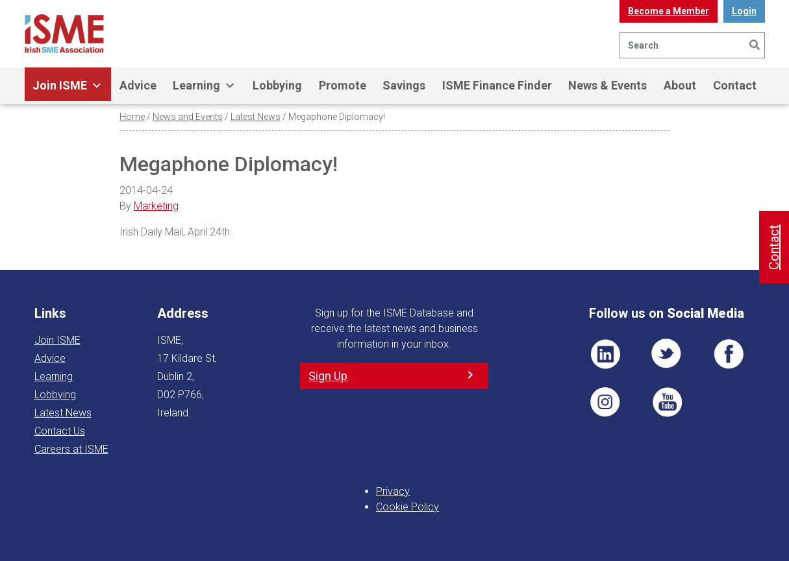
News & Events (607, 85)
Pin (605, 402)
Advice (138, 85)
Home (132, 117)
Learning (204, 85)
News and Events (188, 117)
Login (744, 11)
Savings (403, 85)
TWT (667, 354)
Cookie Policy (407, 507)
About (680, 85)
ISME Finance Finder (497, 85)
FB (728, 354)
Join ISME (67, 85)
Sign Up (327, 376)
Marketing (156, 206)
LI (605, 354)
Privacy (393, 491)
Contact (735, 85)
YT (667, 402)
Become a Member (668, 11)
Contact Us (59, 431)
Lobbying (277, 85)
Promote (342, 85)
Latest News (256, 117)
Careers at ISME (71, 449)
